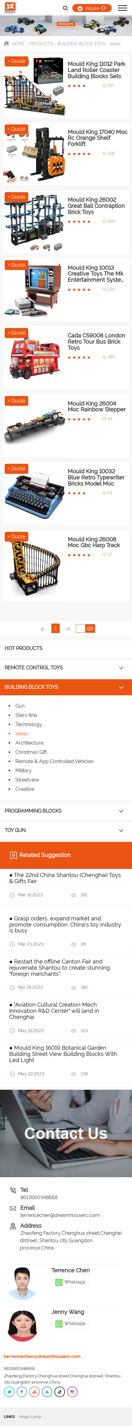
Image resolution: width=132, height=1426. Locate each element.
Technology (28, 724)
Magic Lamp (35, 1417)
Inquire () (92, 8)
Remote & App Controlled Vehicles (54, 761)
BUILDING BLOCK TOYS (82, 43)
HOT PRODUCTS (23, 648)
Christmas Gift (31, 752)
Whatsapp (70, 1281)
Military (23, 771)
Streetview (27, 780)
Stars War (26, 715)
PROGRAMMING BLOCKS (33, 811)
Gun (20, 706)
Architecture (29, 743)
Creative (24, 789)
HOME (18, 43)
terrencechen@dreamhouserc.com (60, 1215)
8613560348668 (39, 1197)
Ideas (115, 43)
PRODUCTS (41, 43)
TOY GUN (15, 830)
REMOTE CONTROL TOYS (34, 668)
